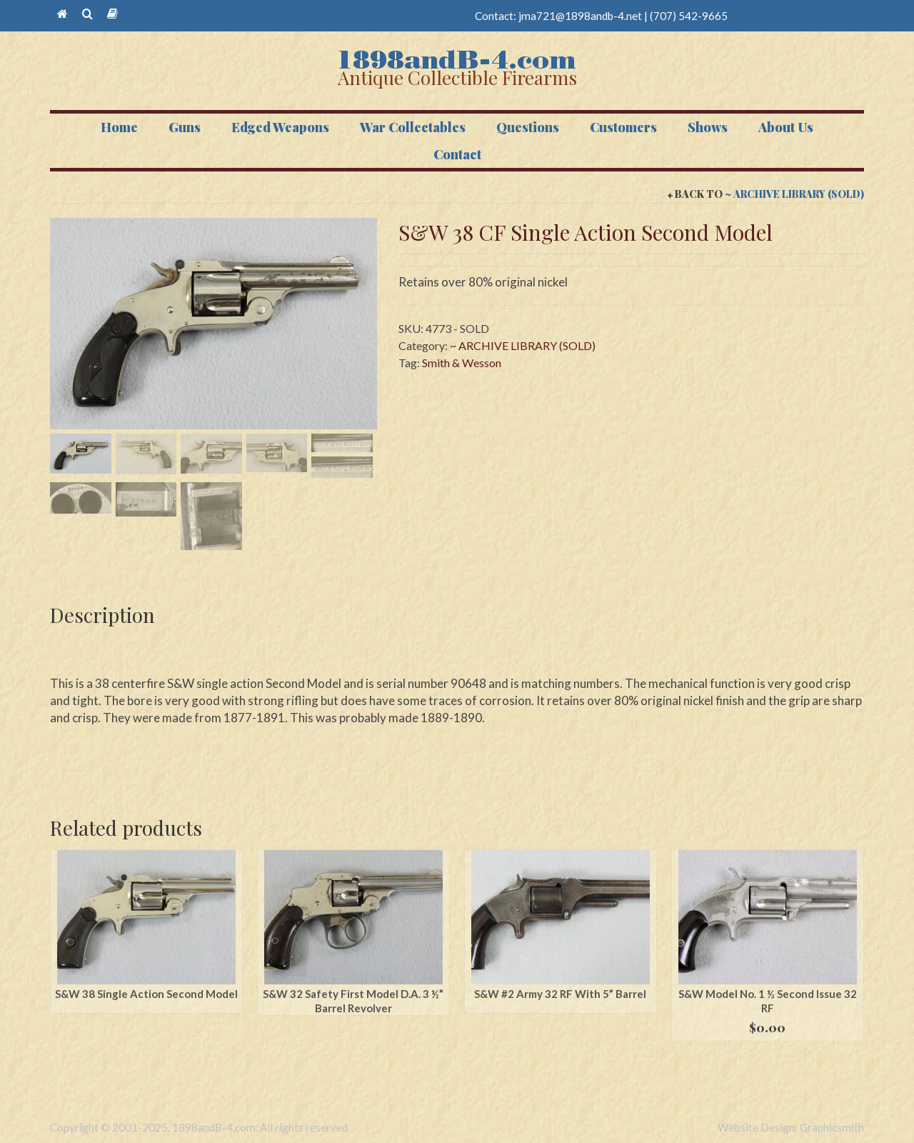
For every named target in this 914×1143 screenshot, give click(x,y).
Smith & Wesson (461, 362)
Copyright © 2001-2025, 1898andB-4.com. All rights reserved (199, 1127)
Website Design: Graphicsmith (791, 1127)
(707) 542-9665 (689, 15)
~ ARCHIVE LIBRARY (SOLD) (794, 194)
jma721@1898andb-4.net (580, 15)
